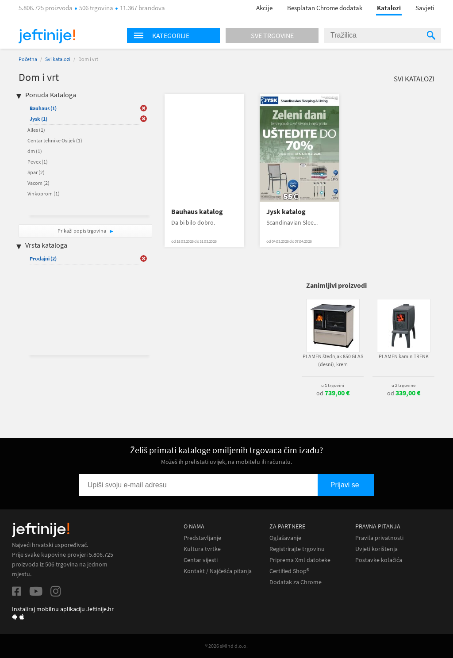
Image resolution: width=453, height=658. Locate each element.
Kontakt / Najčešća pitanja (218, 571)
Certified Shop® (289, 571)
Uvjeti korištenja (376, 549)
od (332, 393)
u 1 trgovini (332, 385)
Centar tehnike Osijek (54, 140)
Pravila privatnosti (379, 538)
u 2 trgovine (403, 385)
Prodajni (43, 258)
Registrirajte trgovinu (297, 549)
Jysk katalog (286, 211)
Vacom (38, 183)
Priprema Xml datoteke (299, 560)
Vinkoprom (43, 193)
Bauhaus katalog (197, 211)
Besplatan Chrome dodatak (324, 8)
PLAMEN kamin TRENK (404, 356)
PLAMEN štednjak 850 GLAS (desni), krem (333, 360)
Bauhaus (43, 108)
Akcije (264, 8)
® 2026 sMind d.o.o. (226, 646)
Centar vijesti (201, 560)
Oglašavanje (285, 538)
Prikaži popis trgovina (82, 230)
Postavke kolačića (378, 560)
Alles (36, 129)
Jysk (38, 118)
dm (34, 151)
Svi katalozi (57, 59)
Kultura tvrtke (202, 549)
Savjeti (424, 8)
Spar (36, 172)
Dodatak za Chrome (295, 582)
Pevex (37, 161)
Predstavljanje (202, 538)
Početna (28, 59)
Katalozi (389, 8)
